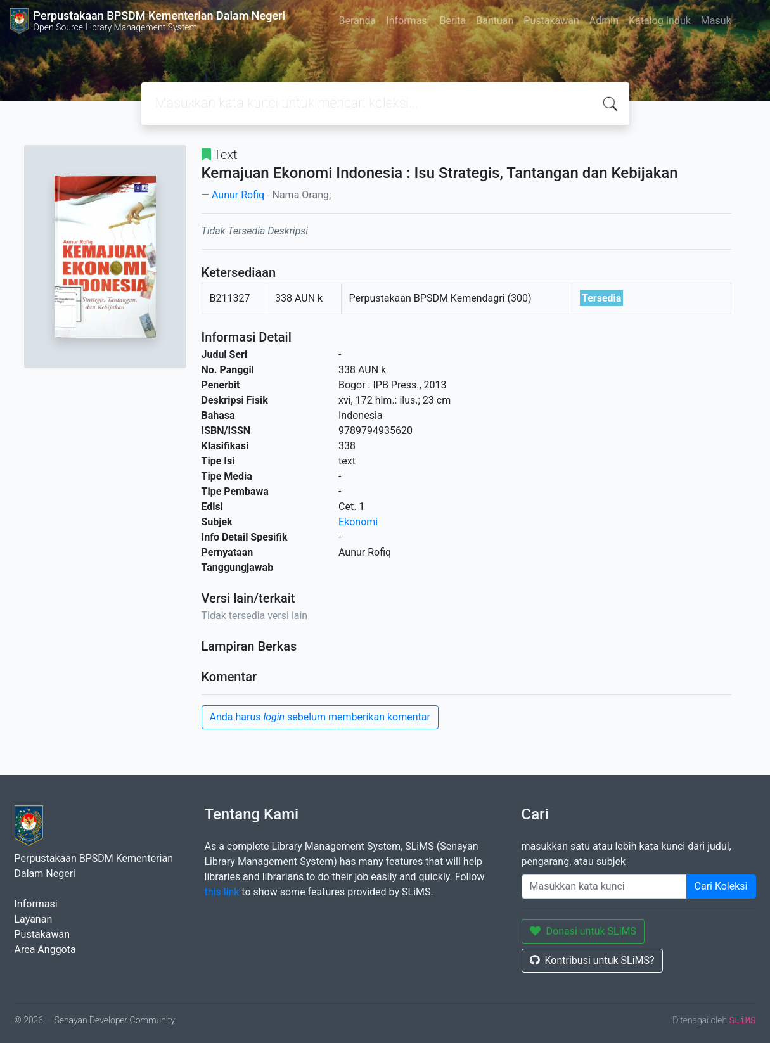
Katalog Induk (660, 21)
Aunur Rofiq (238, 195)
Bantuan (494, 21)
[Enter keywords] (604, 886)
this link (222, 892)
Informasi (407, 21)
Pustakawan (551, 21)
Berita (453, 21)
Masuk (716, 21)
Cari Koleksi (721, 886)
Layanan (34, 919)
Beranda (357, 21)
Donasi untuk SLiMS (583, 931)
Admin (604, 21)
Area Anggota (45, 950)
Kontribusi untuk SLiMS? (592, 960)
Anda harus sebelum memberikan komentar (320, 717)
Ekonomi (358, 522)
